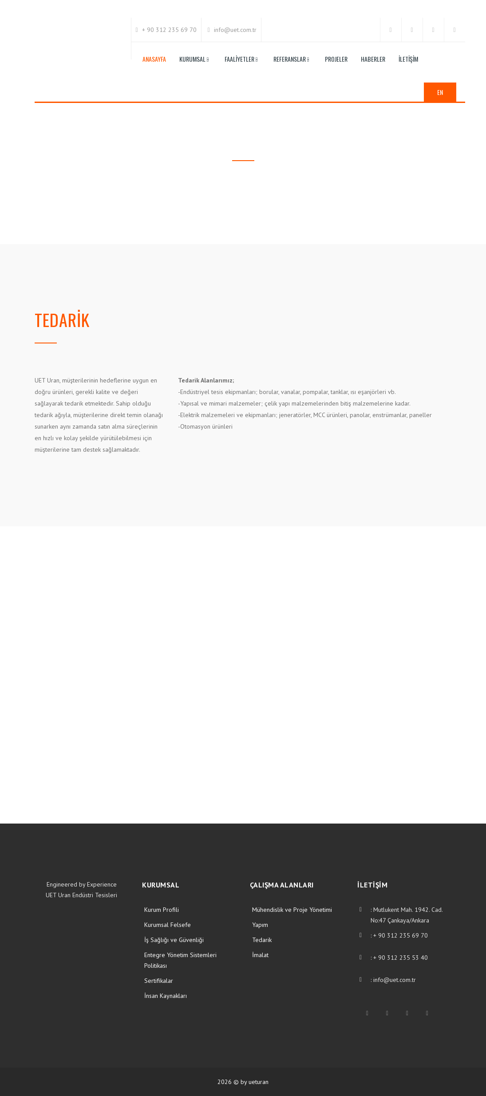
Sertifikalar (158, 981)
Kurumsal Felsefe (167, 925)
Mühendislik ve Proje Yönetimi (292, 910)
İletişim (408, 58)
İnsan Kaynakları (165, 996)
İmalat (260, 955)
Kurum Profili (161, 910)
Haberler (373, 58)
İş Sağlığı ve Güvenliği (174, 940)
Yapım (260, 925)
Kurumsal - (194, 58)
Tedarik (262, 940)
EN (440, 92)
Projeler (336, 58)
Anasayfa (154, 58)
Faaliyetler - (241, 58)
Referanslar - (291, 58)
